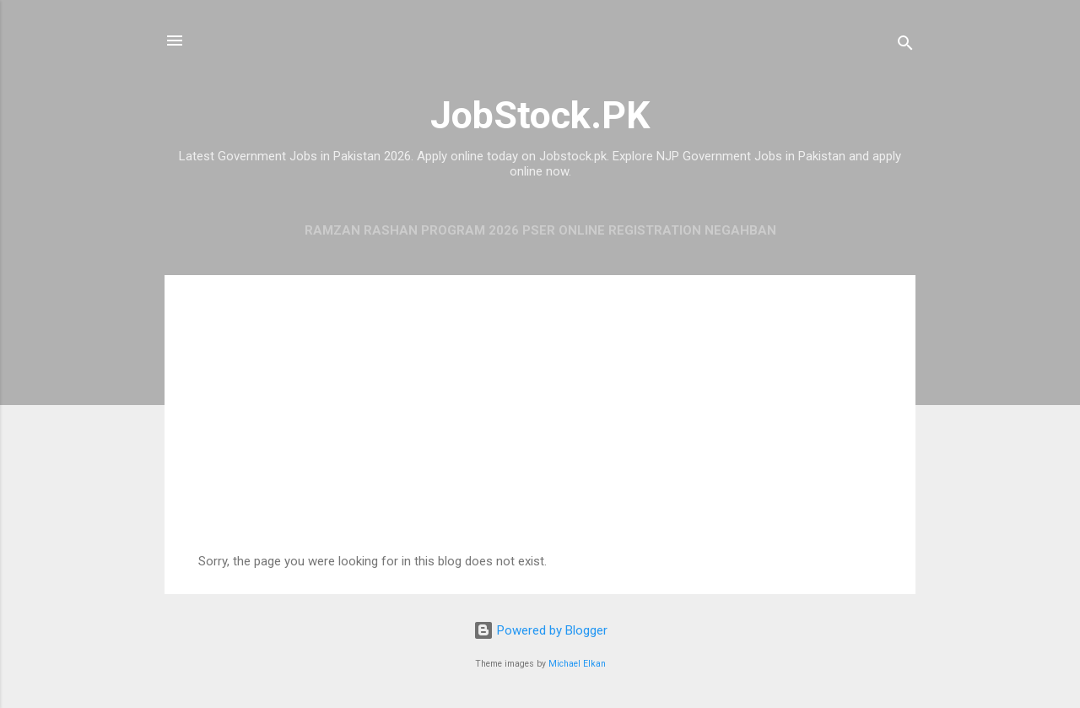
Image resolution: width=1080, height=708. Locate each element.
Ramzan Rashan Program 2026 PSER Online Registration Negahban (540, 230)
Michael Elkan (577, 663)
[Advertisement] (540, 427)
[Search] (905, 46)
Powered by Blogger (540, 630)
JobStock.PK (540, 115)
